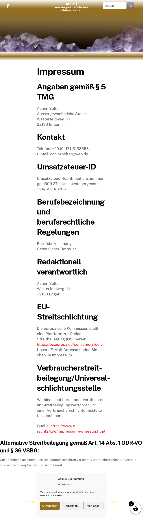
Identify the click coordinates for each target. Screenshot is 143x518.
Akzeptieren (49, 505)
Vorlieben (93, 505)
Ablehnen (71, 505)
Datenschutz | (35, 502)
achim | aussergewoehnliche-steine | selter (71, 7)
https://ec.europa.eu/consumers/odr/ (69, 344)
